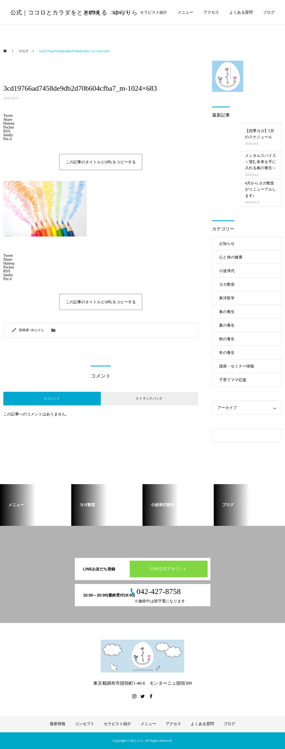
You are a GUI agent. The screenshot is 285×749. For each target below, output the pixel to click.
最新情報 (92, 12)
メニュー (185, 12)
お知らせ (227, 244)
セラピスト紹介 (153, 12)
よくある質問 (241, 12)
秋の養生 (227, 339)
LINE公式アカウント (169, 569)
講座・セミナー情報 (236, 366)
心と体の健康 (230, 257)
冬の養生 (227, 353)
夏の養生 (227, 325)
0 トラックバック (150, 398)
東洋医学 (227, 298)
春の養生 (227, 312)
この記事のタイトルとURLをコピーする (101, 162)
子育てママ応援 (232, 380)
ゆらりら (37, 330)
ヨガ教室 (227, 284)
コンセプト (120, 12)
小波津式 (227, 271)
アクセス (211, 12)
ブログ (269, 12)
